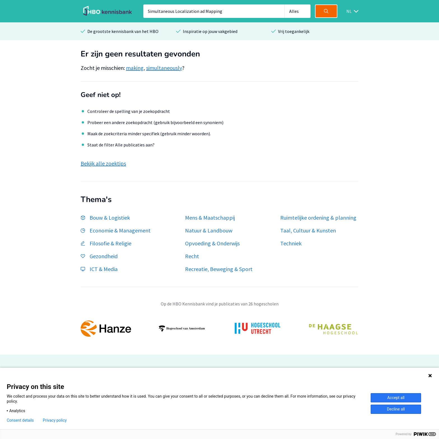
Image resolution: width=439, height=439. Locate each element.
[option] (219, 328)
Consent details (20, 420)
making (135, 67)
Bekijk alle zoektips (103, 163)
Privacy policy (55, 420)
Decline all (396, 409)
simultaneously (164, 67)
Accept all (396, 397)
